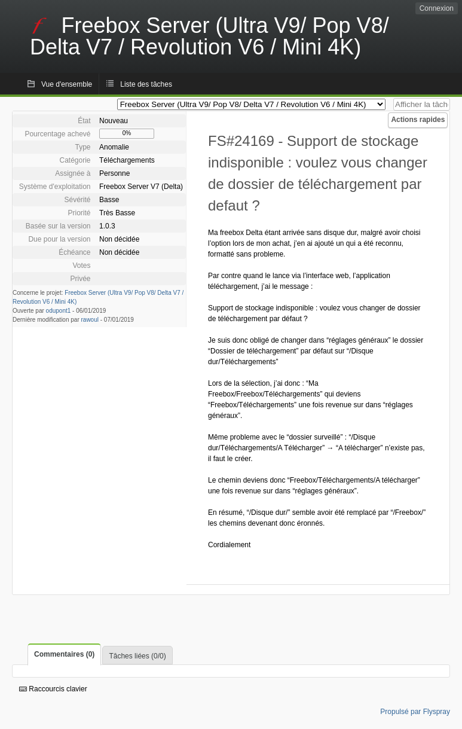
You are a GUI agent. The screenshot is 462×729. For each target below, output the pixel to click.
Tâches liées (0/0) (137, 656)
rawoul (90, 319)
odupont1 (58, 310)
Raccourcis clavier (53, 689)
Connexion (437, 8)
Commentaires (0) (64, 654)
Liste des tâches (146, 84)
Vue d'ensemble (66, 84)
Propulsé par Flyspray (415, 711)
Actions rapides (418, 119)
